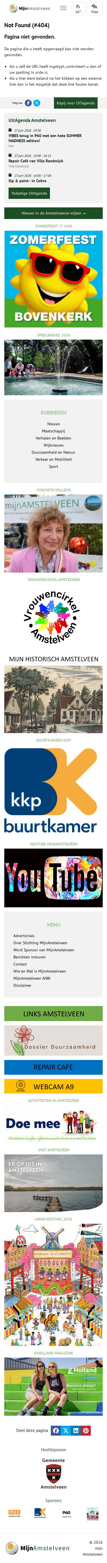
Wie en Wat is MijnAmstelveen (39, 971)
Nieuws (53, 423)
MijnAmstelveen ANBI (32, 978)
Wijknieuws (54, 445)
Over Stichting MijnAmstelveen (40, 942)
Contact (20, 964)
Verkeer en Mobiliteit (53, 459)
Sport (53, 466)
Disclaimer (22, 985)
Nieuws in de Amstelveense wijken (54, 213)
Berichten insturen (29, 957)
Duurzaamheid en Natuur (53, 452)
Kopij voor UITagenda (76, 103)
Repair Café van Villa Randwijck (36, 160)
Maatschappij (53, 431)
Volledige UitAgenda (29, 193)
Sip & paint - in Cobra (27, 180)
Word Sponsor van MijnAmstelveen (43, 949)
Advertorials (24, 935)
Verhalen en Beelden (53, 438)
